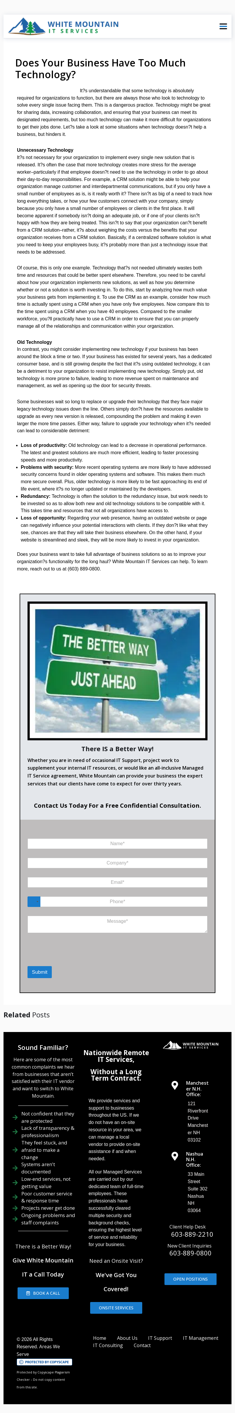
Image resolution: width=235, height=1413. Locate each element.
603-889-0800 (190, 1252)
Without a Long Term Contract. (116, 1075)
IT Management (200, 1338)
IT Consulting (108, 1345)
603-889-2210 (192, 1234)
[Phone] (117, 901)
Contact (142, 1345)
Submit (39, 972)
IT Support (160, 1338)
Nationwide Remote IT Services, (116, 1056)
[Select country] (34, 901)
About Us (127, 1338)
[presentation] (52, 957)
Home (99, 1338)
